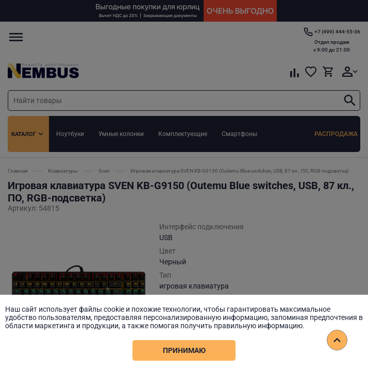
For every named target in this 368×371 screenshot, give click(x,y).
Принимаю (184, 350)
